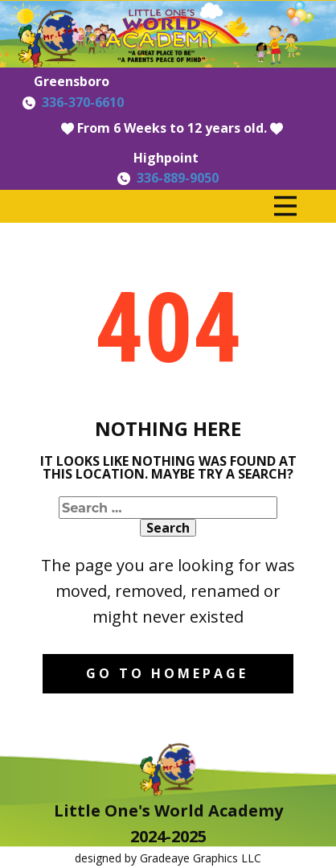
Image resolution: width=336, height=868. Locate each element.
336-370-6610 (83, 102)
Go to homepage (167, 673)
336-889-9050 (178, 178)
